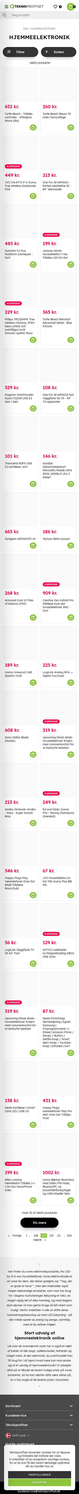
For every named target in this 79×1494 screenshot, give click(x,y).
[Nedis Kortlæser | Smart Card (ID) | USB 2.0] (21, 1078)
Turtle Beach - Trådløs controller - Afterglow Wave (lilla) (19, 117)
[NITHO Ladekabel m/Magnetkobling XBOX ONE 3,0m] (58, 921)
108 (36, 1235)
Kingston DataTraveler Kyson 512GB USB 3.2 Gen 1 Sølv (19, 398)
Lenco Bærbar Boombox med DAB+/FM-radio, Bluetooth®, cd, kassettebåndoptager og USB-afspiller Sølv (58, 1186)
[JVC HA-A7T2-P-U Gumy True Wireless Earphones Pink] (21, 153)
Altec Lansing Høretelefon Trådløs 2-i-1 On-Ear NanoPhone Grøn (20, 1185)
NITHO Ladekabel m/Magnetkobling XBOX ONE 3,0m (58, 953)
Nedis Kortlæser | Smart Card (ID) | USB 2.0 (20, 1109)
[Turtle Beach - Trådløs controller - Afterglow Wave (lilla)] (21, 84)
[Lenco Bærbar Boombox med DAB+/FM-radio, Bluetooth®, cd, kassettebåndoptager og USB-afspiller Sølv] (58, 1150)
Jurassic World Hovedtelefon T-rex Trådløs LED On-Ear (55, 254)
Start (25, 28)
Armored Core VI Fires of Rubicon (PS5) (19, 602)
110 (51, 1235)
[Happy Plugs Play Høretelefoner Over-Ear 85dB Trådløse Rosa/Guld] (21, 849)
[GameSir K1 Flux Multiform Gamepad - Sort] (21, 222)
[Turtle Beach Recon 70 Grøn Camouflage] (58, 84)
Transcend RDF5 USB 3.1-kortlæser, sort (18, 465)
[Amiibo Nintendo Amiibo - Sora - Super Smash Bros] (21, 780)
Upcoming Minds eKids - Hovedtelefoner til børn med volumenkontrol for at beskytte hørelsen (58, 743)
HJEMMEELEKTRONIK (43, 28)
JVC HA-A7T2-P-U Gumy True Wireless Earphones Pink (20, 186)
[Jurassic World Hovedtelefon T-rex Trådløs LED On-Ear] (58, 222)
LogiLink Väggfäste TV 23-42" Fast (19, 951)
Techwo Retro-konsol (56, 539)
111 (58, 1235)
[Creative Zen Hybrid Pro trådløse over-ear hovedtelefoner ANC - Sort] (58, 571)
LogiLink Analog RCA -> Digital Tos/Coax (58, 674)
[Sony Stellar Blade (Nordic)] (21, 708)
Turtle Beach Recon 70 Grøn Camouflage (57, 115)
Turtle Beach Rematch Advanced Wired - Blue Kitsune (57, 323)
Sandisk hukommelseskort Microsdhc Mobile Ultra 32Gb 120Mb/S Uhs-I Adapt (57, 470)
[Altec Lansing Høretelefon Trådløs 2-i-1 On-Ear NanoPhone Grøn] (21, 1150)
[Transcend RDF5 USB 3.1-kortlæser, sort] (21, 434)
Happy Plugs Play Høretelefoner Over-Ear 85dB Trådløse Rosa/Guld (20, 883)
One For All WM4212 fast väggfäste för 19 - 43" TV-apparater (58, 398)
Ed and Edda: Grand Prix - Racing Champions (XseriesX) (58, 813)
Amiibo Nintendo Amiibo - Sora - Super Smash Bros (20, 813)
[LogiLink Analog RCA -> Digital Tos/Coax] (58, 643)
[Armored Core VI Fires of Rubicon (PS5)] (21, 571)
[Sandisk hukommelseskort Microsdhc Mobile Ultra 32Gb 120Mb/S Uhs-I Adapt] (58, 434)
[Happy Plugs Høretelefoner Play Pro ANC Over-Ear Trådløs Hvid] (58, 1078)
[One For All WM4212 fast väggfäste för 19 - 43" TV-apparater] (58, 365)
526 (69, 1235)
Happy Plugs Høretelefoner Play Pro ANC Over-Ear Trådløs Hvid (57, 1113)
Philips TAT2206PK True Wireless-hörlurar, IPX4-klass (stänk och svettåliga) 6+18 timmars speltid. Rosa (20, 326)
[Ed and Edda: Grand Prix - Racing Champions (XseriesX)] (58, 780)
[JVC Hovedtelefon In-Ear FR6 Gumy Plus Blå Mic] (58, 849)
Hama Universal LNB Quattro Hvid (18, 674)
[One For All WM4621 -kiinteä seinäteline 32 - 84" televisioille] (58, 153)
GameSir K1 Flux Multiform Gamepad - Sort (19, 254)
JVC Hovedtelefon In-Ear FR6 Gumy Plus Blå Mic (57, 881)
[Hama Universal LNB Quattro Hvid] (21, 643)
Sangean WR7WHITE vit (20, 539)
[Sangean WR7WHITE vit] (21, 509)
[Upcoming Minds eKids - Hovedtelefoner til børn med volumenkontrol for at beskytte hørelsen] (58, 708)
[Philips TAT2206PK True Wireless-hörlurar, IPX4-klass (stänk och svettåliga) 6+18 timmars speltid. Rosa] (21, 290)
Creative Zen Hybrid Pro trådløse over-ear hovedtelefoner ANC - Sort (58, 605)
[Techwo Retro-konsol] (58, 509)
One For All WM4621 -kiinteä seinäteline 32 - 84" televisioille (57, 186)
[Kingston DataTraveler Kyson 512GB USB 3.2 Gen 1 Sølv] (21, 365)
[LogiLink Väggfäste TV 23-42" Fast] (21, 921)
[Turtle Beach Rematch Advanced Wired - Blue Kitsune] (58, 290)
